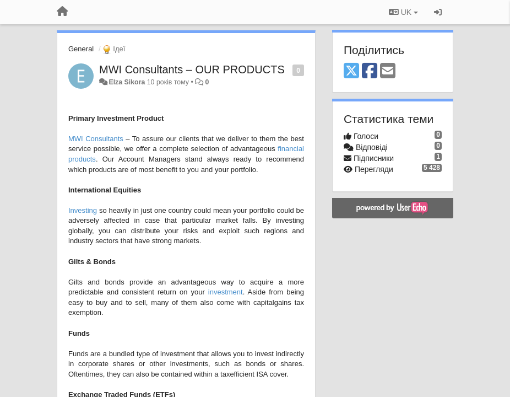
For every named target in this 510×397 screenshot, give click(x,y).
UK (403, 12)
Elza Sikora (126, 82)
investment (225, 292)
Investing (82, 210)
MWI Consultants (95, 139)
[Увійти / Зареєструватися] (438, 12)
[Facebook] (369, 71)
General (81, 49)
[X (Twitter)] (351, 71)
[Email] (387, 71)
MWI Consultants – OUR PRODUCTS (192, 69)
